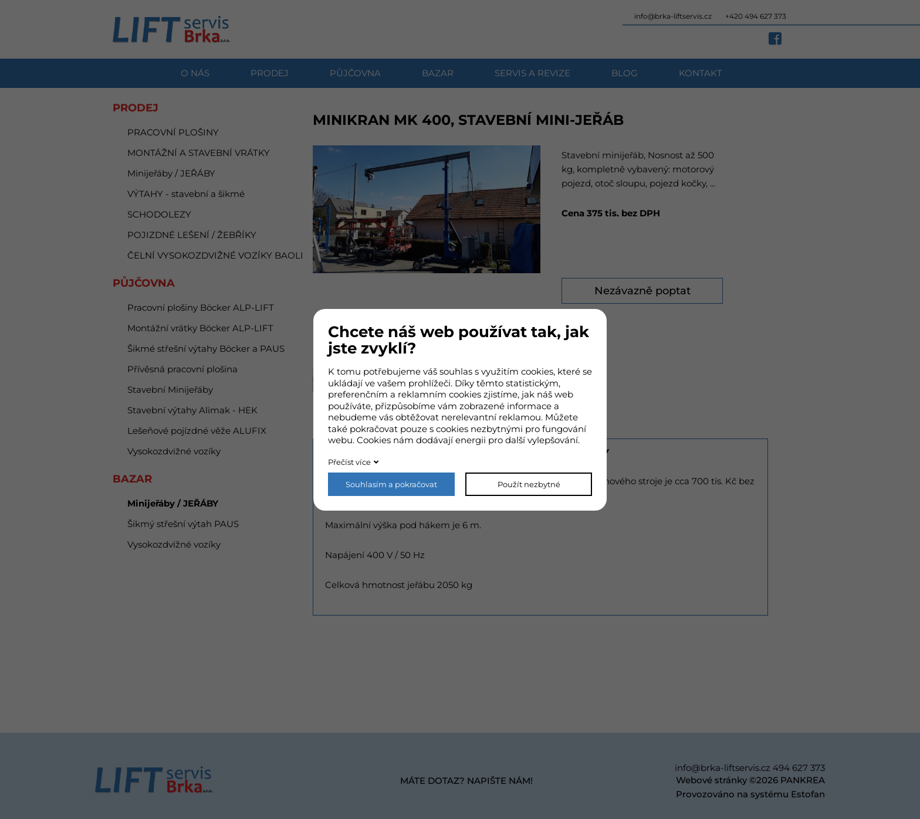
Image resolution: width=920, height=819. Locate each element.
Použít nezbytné (529, 484)
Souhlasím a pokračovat (391, 484)
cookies (537, 371)
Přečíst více (349, 462)
